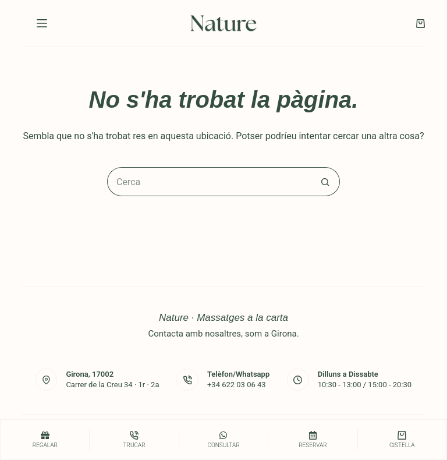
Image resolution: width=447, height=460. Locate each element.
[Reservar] (312, 439)
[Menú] (42, 23)
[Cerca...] (209, 181)
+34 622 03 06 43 (236, 384)
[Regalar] (45, 439)
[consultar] (223, 439)
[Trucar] (134, 439)
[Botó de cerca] (325, 181)
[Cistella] (402, 439)
